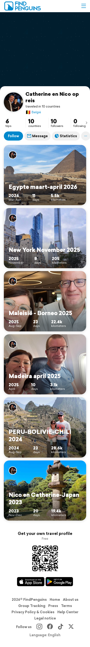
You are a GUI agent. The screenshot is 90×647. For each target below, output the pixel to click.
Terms (66, 605)
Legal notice (45, 618)
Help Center (67, 612)
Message (37, 136)
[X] (71, 626)
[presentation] (86, 122)
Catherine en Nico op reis (52, 97)
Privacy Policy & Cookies (33, 612)
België (33, 112)
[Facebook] (50, 626)
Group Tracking (31, 605)
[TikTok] (60, 626)
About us (70, 599)
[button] (83, 6)
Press (53, 605)
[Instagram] (39, 626)
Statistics (66, 136)
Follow (13, 136)
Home (55, 599)
